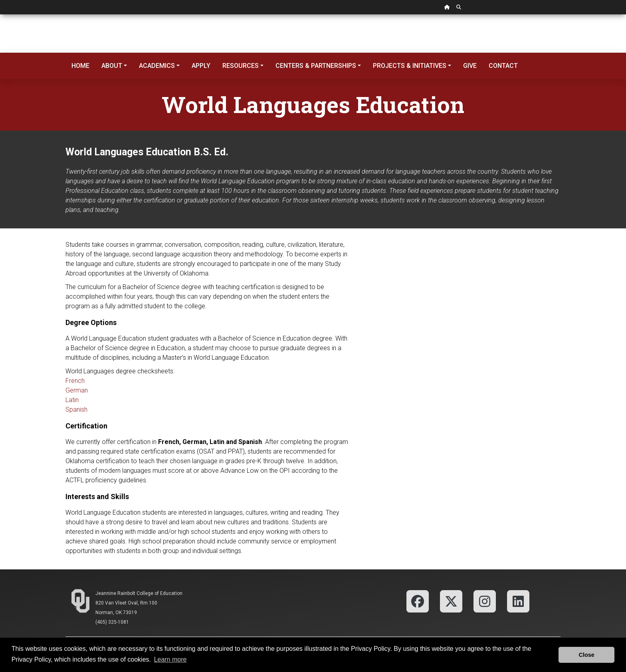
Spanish (76, 409)
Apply (201, 65)
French (75, 381)
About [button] (111, 65)
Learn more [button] (170, 659)
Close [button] (586, 655)
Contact (503, 65)
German (76, 390)
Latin (72, 400)
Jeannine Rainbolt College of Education (138, 593)
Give (470, 65)
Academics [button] (157, 65)
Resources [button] (240, 65)
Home (80, 65)
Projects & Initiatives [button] (409, 65)
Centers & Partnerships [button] (315, 65)
